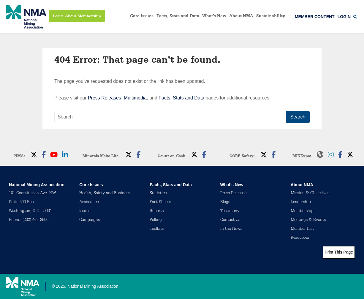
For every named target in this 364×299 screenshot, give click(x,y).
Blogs (225, 202)
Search (298, 116)
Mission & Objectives (310, 194)
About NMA (241, 17)
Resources (300, 238)
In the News (231, 229)
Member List (302, 229)
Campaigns (89, 220)
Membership (302, 211)
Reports (157, 211)
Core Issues (141, 17)
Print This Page (339, 252)
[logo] (26, 16)
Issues (84, 211)
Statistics (158, 194)
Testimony (229, 211)
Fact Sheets (160, 202)
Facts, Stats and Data (177, 17)
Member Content (315, 16)
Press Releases (104, 97)
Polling (156, 220)
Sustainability (270, 17)
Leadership (301, 202)
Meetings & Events (308, 220)
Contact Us (230, 220)
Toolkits (157, 229)
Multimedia (135, 97)
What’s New (214, 17)
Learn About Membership (77, 16)
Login (344, 16)
